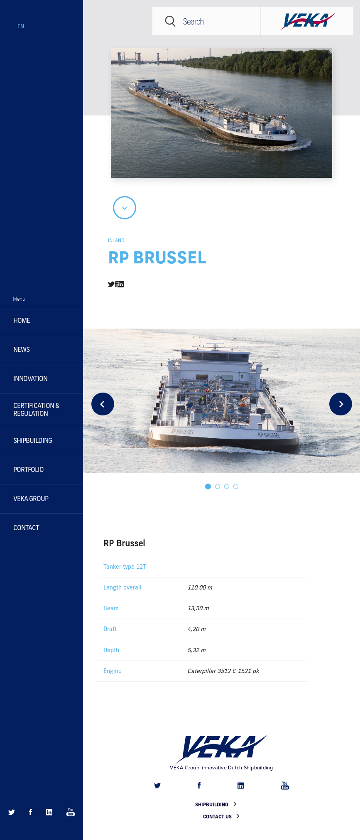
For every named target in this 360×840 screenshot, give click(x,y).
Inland (116, 240)
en (20, 26)
